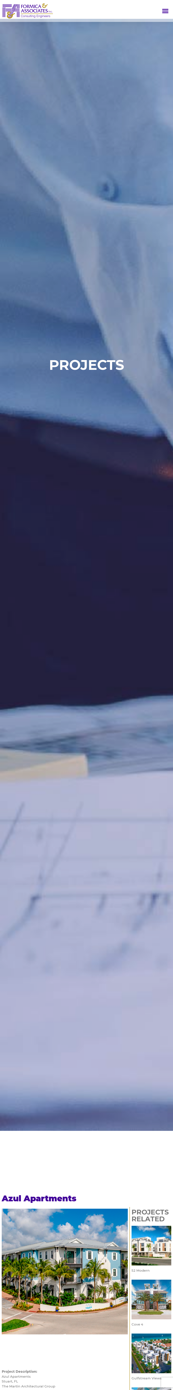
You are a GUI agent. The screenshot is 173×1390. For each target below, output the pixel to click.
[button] (165, 11)
